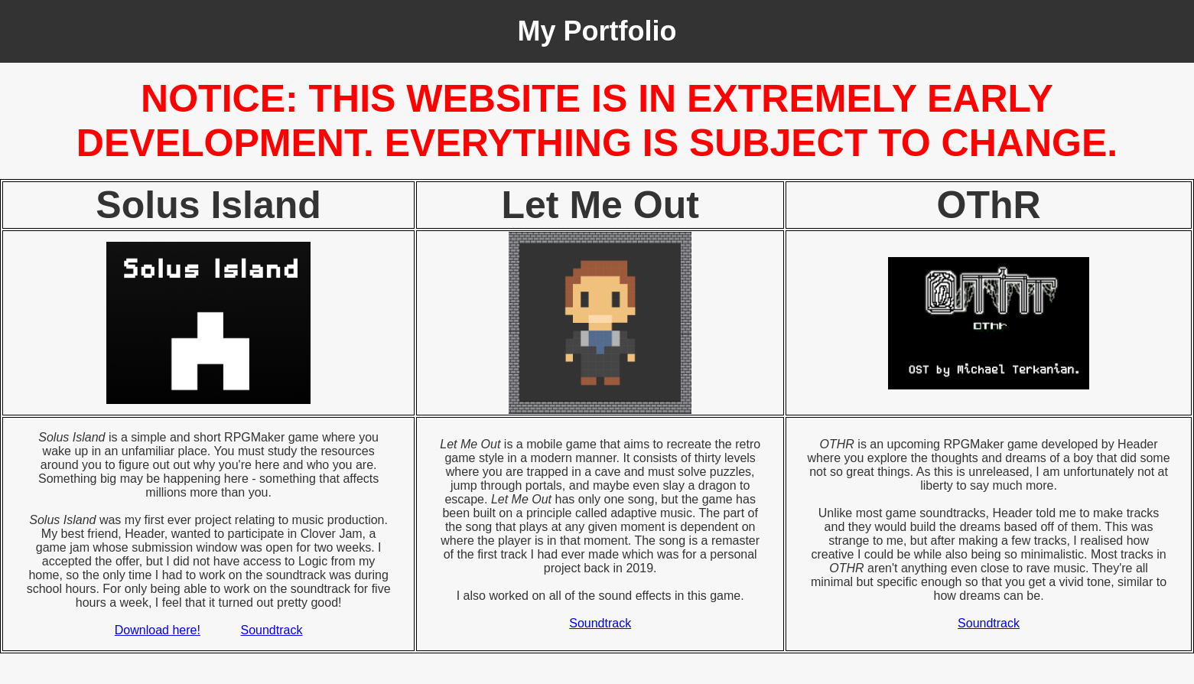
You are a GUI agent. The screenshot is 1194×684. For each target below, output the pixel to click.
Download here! (157, 630)
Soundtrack (272, 630)
